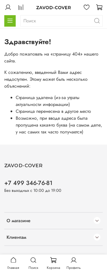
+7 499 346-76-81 (28, 183)
